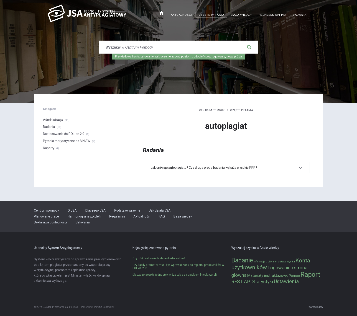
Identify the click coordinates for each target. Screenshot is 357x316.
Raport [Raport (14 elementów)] (310, 274)
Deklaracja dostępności (50, 222)
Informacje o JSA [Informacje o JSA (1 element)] (263, 261)
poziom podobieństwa (195, 56)
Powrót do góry (315, 307)
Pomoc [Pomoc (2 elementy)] (294, 276)
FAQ (162, 216)
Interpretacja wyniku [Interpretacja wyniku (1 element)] (284, 261)
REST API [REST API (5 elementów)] (241, 281)
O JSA (72, 210)
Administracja (53, 120)
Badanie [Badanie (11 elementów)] (242, 260)
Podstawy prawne (127, 210)
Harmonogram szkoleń (84, 216)
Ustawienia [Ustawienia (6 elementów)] (286, 281)
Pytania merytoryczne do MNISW (66, 141)
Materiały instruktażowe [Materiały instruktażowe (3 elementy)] (267, 275)
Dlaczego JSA (95, 210)
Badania (299, 14)
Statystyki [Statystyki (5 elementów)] (262, 281)
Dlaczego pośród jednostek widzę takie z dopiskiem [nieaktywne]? (175, 274)
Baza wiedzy (241, 14)
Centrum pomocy (212, 110)
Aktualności (181, 14)
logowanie (218, 56)
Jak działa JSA (160, 210)
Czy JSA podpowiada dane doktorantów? (159, 258)
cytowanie (147, 56)
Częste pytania (211, 14)
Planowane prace (46, 216)
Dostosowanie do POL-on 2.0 (63, 134)
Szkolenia (83, 222)
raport (176, 56)
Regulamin (117, 216)
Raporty (48, 148)
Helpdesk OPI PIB (272, 14)
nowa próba (234, 56)
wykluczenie (163, 56)
